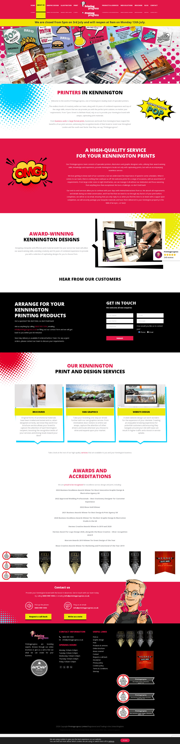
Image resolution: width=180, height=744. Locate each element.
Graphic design (98, 640)
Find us (95, 637)
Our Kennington (90, 365)
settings (110, 741)
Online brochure (99, 648)
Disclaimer (97, 660)
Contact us (62, 587)
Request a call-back (38, 616)
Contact (96, 654)
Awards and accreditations (90, 473)
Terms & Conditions (100, 668)
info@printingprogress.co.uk (167, 3)
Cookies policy (98, 666)
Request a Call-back (111, 3)
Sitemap (96, 671)
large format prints (76, 121)
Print (94, 643)
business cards (61, 121)
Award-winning (51, 233)
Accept (125, 740)
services (84, 452)
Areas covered (98, 651)
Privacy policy (98, 663)
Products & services (100, 645)
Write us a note (75, 616)
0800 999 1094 (148, 3)
